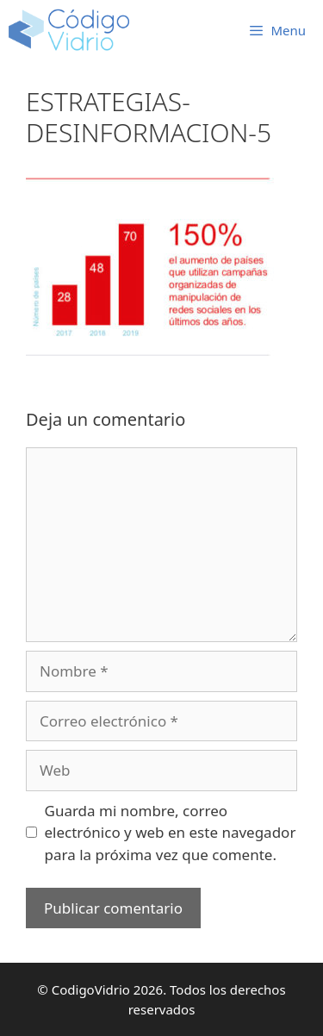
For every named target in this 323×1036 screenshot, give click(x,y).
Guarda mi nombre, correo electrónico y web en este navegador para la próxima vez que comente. (170, 832)
